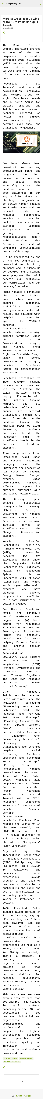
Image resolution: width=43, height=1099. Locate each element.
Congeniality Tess (14, 4)
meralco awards (26, 1058)
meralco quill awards (12, 1062)
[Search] (39, 3)
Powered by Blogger (21, 1096)
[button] (4, 32)
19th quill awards (10, 1058)
